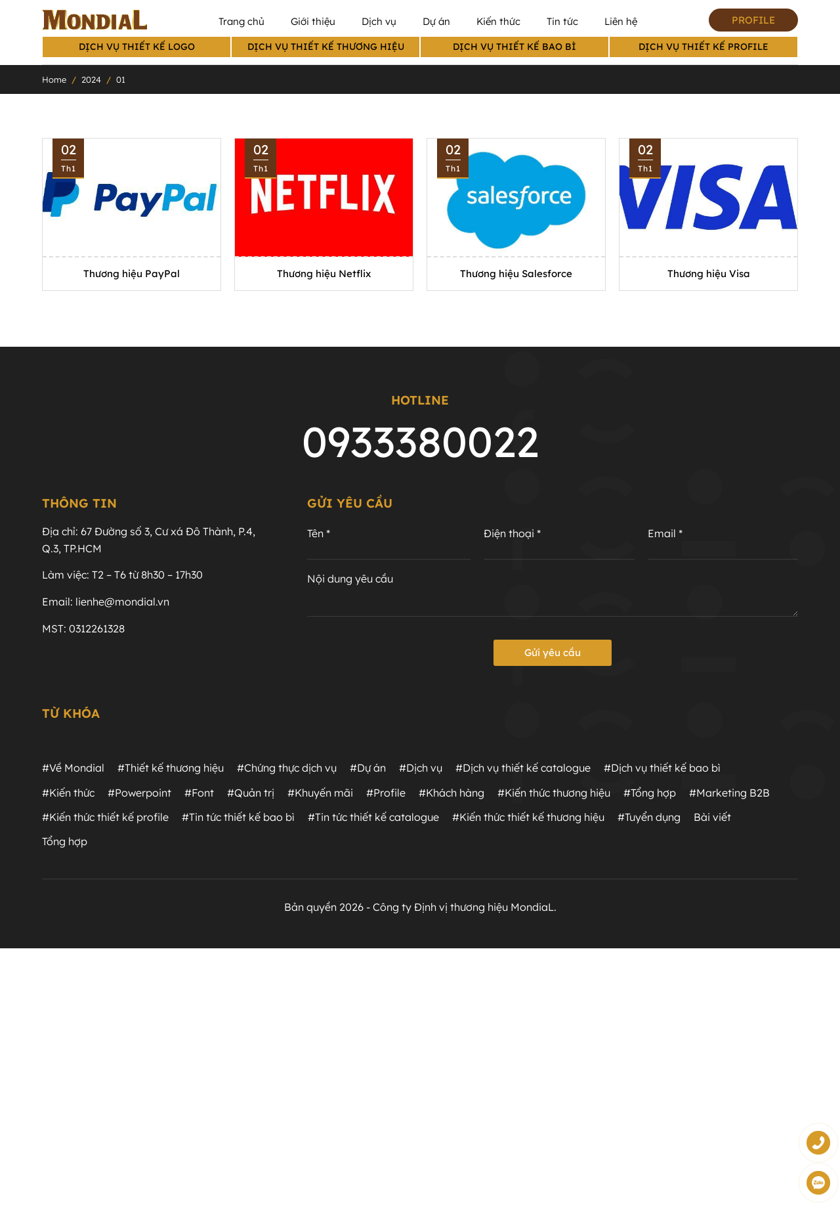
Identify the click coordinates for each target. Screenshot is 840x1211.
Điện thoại (512, 533)
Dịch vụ (379, 21)
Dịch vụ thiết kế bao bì (514, 47)
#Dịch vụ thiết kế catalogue (523, 767)
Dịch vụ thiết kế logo (137, 47)
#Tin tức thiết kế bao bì (238, 817)
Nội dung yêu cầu (350, 579)
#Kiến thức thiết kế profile (105, 817)
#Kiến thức (68, 792)
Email (665, 533)
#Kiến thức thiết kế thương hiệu (528, 817)
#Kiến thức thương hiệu (553, 792)
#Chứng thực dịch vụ (287, 767)
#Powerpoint (139, 792)
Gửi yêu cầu (552, 652)
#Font (199, 792)
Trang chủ (241, 21)
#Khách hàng (451, 792)
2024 (91, 79)
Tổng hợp (64, 841)
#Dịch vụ (420, 767)
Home (54, 79)
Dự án (436, 21)
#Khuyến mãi (320, 792)
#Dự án (368, 767)
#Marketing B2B (729, 792)
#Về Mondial (73, 767)
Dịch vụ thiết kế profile (703, 47)
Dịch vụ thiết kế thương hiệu (325, 47)
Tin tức (562, 21)
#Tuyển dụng (649, 817)
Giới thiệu (313, 21)
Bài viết (712, 817)
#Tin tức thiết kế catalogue (373, 817)
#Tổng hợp (649, 792)
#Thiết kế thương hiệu (170, 767)
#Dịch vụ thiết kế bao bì (662, 767)
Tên (318, 533)
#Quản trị (250, 792)
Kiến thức (498, 21)
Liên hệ (620, 21)
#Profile (386, 792)
